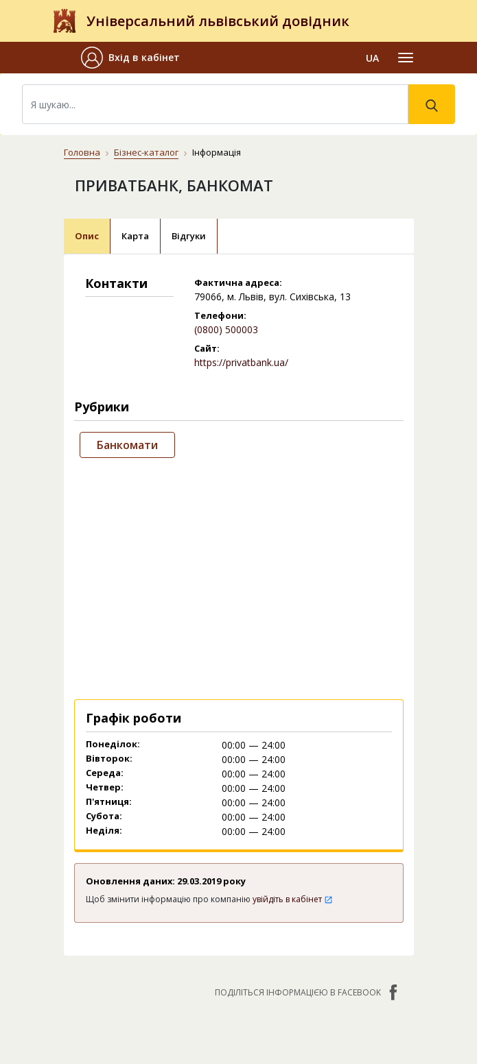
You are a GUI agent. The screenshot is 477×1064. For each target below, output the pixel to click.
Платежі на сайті (184, 1011)
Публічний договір (188, 932)
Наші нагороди (179, 951)
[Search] (215, 104)
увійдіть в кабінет (293, 702)
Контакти (168, 886)
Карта (135, 236)
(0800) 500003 (226, 329)
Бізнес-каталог (146, 152)
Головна (82, 152)
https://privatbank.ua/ (241, 362)
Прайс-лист (170, 991)
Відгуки (189, 236)
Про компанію (177, 912)
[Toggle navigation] (405, 57)
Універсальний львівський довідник (217, 21)
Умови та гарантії (186, 971)
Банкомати (127, 444)
